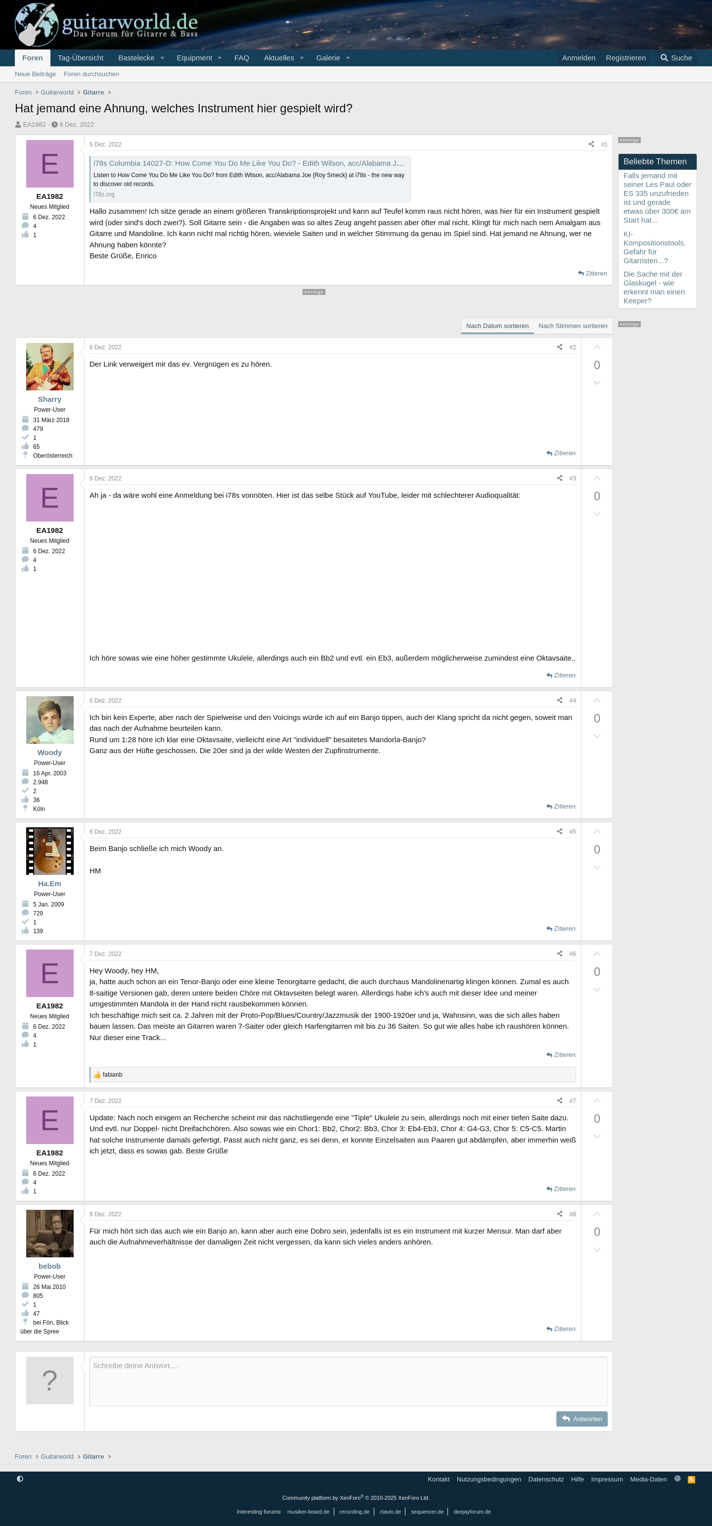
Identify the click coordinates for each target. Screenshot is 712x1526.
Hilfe (577, 1479)
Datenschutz (546, 1479)
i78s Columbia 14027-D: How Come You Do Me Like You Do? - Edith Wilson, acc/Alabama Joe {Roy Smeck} (271, 163)
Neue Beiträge (35, 74)
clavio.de (390, 1512)
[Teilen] (591, 144)
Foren (32, 57)
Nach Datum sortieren (497, 326)
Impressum (607, 1479)
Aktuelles (279, 57)
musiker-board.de (308, 1512)
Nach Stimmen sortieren (573, 326)
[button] (162, 57)
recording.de (355, 1512)
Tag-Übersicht (81, 57)
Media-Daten (648, 1479)
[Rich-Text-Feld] (348, 1381)
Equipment (194, 57)
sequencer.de (427, 1512)
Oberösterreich (52, 455)
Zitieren (596, 273)
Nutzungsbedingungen (489, 1479)
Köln (39, 809)
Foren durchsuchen (91, 74)
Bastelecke (136, 57)
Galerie (328, 57)
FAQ (241, 57)
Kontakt (438, 1479)
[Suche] (676, 57)
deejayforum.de (472, 1512)
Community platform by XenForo (356, 1498)
